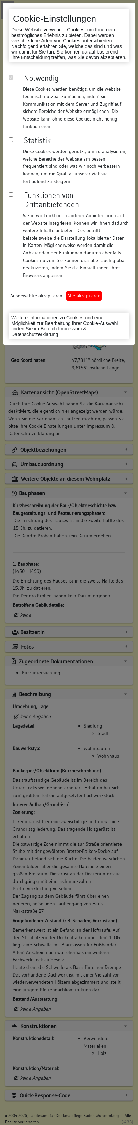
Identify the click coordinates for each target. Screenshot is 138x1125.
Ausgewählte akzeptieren (36, 295)
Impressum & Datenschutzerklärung (49, 331)
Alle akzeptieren (84, 295)
